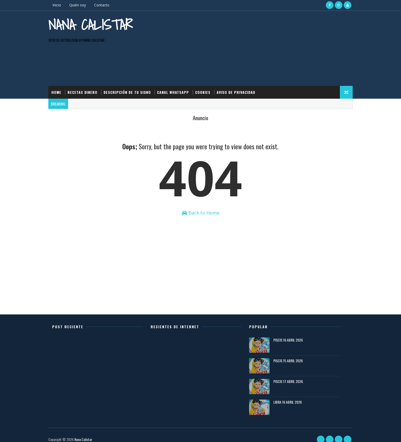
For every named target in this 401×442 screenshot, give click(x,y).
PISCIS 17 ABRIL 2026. (290, 375)
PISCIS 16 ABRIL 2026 (289, 333)
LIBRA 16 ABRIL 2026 (289, 395)
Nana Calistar (79, 33)
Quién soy (82, 5)
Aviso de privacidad (241, 73)
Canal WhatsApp (178, 73)
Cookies (208, 73)
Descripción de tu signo (132, 73)
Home (61, 73)
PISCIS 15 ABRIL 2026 (289, 354)
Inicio (62, 5)
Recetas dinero (88, 73)
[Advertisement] (254, 33)
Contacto (107, 5)
